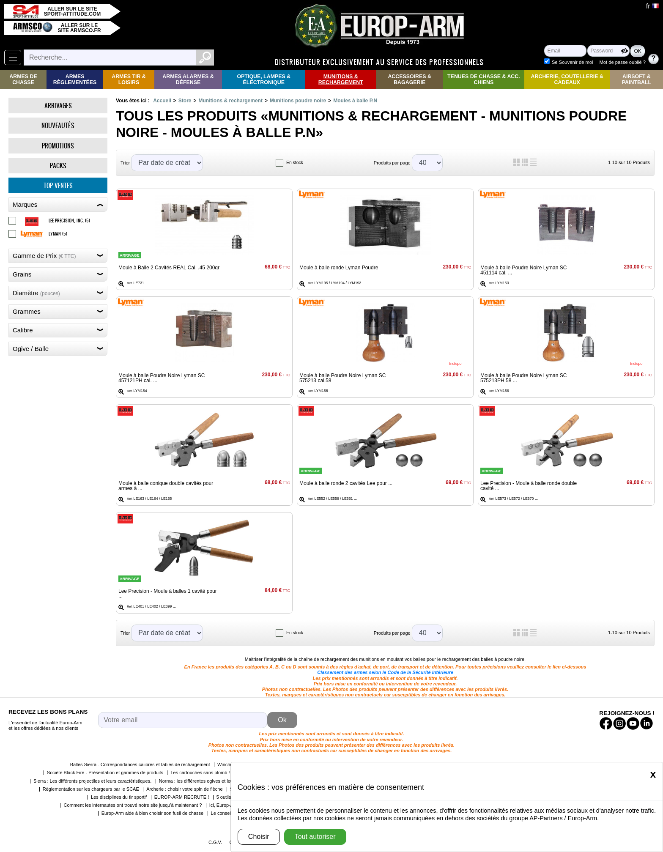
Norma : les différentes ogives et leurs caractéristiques (215, 781)
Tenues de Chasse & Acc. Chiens (483, 79)
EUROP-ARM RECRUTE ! (181, 797)
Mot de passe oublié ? (623, 62)
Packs (58, 165)
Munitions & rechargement (340, 79)
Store (185, 101)
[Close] (653, 774)
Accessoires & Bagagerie (409, 79)
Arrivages (58, 105)
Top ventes (58, 185)
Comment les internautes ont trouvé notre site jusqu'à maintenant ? (132, 805)
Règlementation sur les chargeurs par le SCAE (91, 789)
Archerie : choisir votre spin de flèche (184, 789)
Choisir (258, 836)
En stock (294, 162)
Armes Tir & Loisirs (129, 79)
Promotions (58, 145)
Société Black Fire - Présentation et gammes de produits (105, 772)
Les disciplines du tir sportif (119, 797)
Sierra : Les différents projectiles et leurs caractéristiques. (92, 781)
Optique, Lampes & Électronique (263, 79)
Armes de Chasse (23, 79)
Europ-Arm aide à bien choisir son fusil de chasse (152, 813)
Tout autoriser (315, 836)
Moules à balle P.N (355, 101)
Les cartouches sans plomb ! (200, 772)
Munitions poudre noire (298, 101)
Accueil (162, 101)
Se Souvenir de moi (572, 62)
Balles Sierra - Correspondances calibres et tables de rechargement (140, 764)
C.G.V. (215, 842)
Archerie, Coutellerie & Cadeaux (567, 79)
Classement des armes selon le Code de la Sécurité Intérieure (385, 672)
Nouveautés (57, 125)
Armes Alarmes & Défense (188, 79)
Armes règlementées (75, 79)
